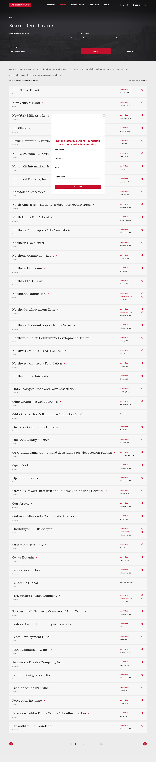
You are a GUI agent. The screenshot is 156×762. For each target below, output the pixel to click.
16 (101, 744)
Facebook (120, 5)
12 (82, 744)
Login (137, 5)
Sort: (131, 80)
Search (144, 5)
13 (89, 744)
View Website (124, 90)
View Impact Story (126, 297)
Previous (144, 744)
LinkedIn (123, 5)
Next (11, 744)
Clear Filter (131, 51)
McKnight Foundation (20, 5)
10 (70, 744)
